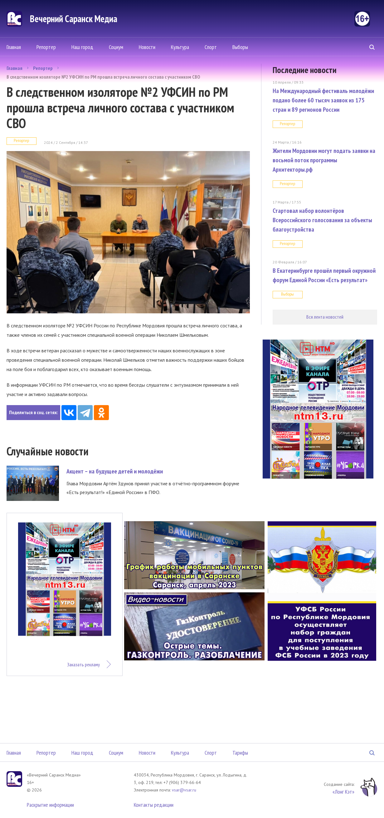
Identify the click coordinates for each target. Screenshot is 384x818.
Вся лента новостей (324, 317)
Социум (116, 47)
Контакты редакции (153, 804)
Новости (147, 47)
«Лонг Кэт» (343, 791)
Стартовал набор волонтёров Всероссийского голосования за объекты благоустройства (322, 220)
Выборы (240, 47)
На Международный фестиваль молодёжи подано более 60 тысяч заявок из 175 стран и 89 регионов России (323, 100)
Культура (180, 47)
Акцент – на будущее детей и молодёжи (114, 471)
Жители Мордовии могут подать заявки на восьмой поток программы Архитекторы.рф (324, 160)
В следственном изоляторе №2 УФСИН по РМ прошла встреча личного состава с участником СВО (103, 77)
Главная (14, 47)
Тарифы (240, 752)
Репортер (46, 47)
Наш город (82, 47)
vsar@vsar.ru (184, 790)
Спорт (211, 47)
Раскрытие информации (50, 804)
